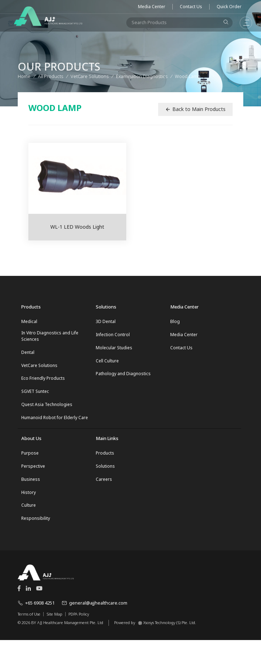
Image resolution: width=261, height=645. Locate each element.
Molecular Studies (114, 348)
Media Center (151, 7)
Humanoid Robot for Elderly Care (54, 420)
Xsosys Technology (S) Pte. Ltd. (167, 627)
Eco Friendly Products (43, 380)
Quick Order (229, 7)
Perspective (33, 470)
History (28, 497)
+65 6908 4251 (36, 608)
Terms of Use (29, 619)
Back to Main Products (195, 109)
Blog (175, 321)
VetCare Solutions (39, 366)
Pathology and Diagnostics (123, 375)
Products (105, 456)
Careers (104, 483)
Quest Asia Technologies (46, 407)
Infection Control (113, 335)
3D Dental (106, 321)
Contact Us (191, 7)
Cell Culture (107, 362)
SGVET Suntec (35, 393)
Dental (27, 353)
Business (30, 483)
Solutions (105, 470)
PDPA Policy (78, 619)
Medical (29, 321)
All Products (50, 75)
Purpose (30, 456)
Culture (28, 510)
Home (24, 75)
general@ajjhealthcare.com (94, 608)
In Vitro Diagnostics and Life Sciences (49, 336)
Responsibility (35, 524)
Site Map (54, 619)
